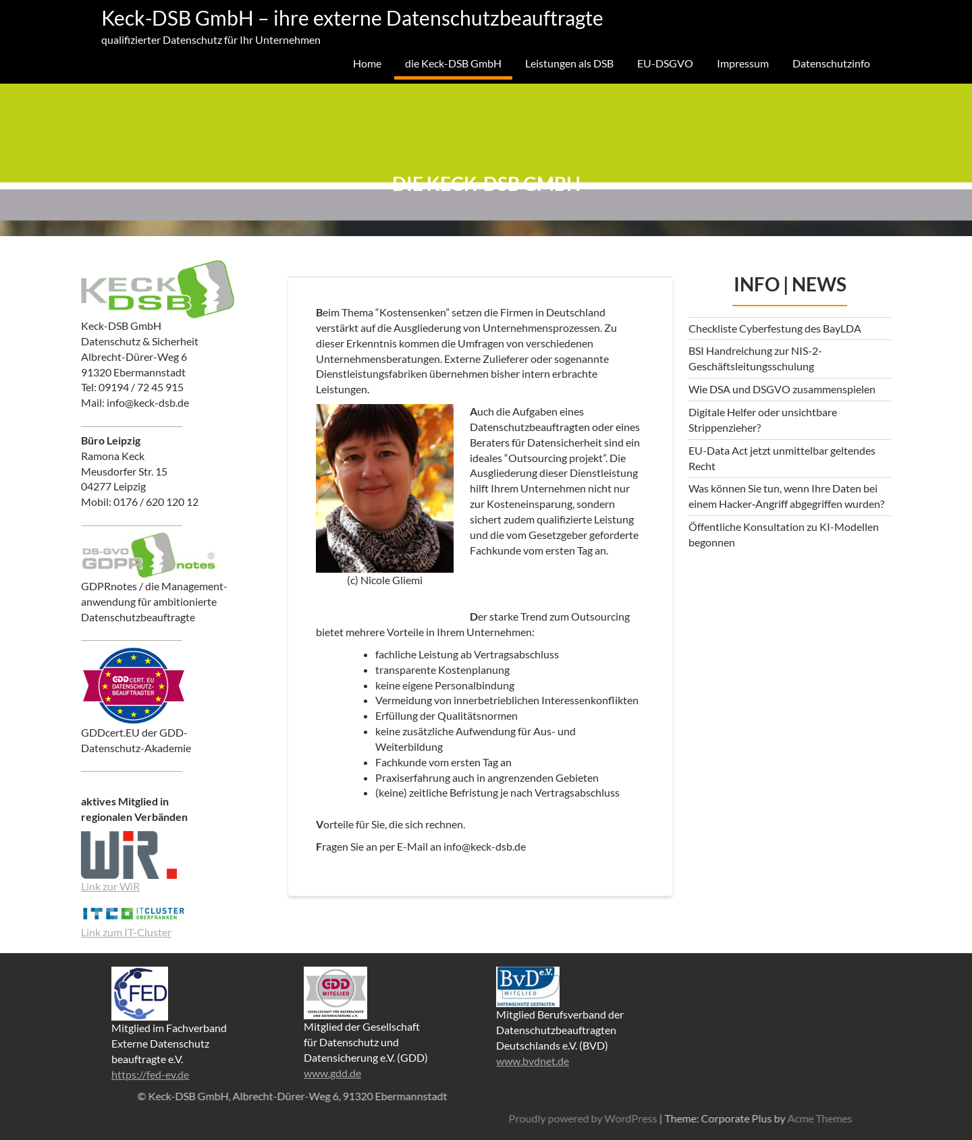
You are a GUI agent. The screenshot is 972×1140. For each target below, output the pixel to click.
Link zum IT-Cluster (126, 931)
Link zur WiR (110, 886)
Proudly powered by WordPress (789, 1118)
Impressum (743, 63)
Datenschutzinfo (831, 63)
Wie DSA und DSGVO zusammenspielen (781, 388)
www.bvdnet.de (532, 1060)
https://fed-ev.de (150, 1074)
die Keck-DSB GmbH (453, 63)
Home (367, 63)
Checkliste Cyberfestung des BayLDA (774, 328)
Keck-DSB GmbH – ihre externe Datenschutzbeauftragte (352, 17)
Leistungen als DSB (569, 63)
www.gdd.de (332, 1072)
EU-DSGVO (665, 63)
